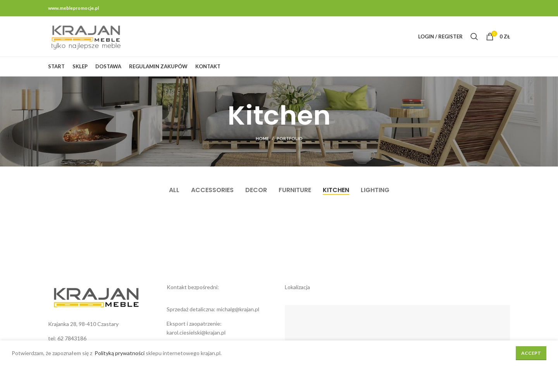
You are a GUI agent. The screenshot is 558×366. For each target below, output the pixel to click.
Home (262, 138)
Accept (531, 353)
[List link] (101, 338)
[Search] (474, 36)
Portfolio (290, 138)
